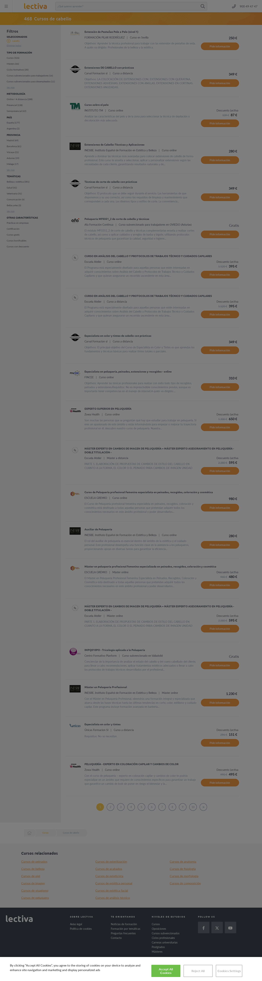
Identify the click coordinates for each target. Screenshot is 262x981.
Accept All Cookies (166, 971)
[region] (131, 969)
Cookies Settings (229, 971)
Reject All (198, 971)
